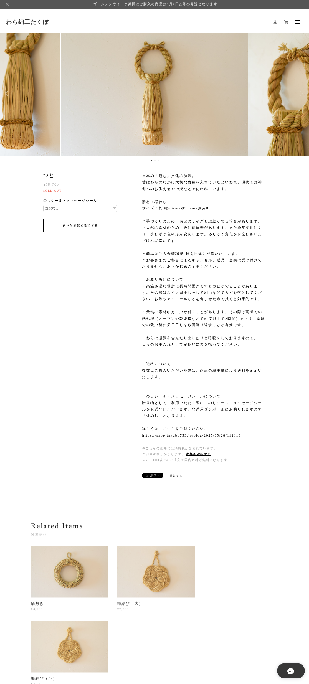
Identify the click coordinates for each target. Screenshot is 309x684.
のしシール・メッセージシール (70, 200)
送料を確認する (198, 454)
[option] (154, 93)
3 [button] (158, 160)
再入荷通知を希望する (80, 225)
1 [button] (151, 160)
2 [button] (155, 160)
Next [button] (300, 93)
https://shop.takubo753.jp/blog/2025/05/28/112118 (191, 435)
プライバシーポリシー (95, 655)
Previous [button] (8, 93)
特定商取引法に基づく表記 (137, 655)
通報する (176, 475)
